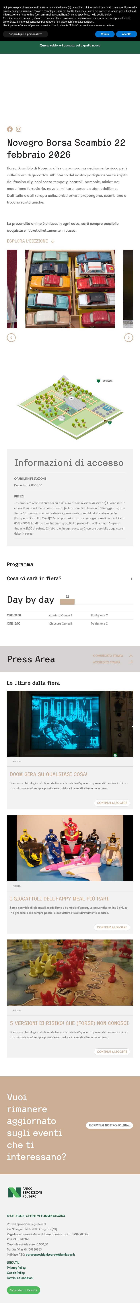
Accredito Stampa (113, 662)
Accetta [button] (126, 34)
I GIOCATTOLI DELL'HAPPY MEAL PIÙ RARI (59, 898)
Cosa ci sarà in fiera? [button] (34, 578)
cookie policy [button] (104, 14)
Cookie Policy (16, 1273)
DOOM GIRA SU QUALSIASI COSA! (49, 774)
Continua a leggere (112, 803)
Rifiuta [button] (105, 34)
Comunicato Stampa (113, 655)
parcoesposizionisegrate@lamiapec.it (50, 1254)
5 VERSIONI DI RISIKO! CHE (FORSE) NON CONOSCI (69, 1023)
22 (67, 596)
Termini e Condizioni (20, 1278)
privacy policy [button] (10, 11)
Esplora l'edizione (31, 241)
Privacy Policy (16, 1267)
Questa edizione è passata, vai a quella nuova (70, 45)
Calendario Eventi (23, 1290)
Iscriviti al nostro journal (109, 1125)
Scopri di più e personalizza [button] (25, 34)
